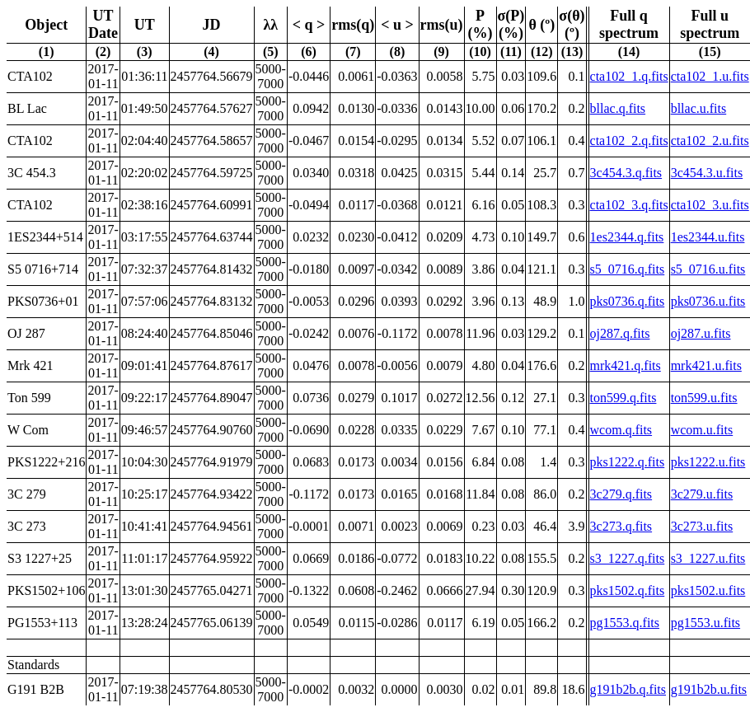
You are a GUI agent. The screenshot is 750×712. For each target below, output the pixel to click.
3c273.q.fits (621, 526)
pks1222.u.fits (708, 462)
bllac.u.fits (699, 108)
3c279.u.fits (702, 494)
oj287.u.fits (701, 333)
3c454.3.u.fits (707, 173)
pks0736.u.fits (708, 301)
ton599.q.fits (623, 398)
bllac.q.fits (618, 108)
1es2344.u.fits (708, 237)
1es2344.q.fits (627, 237)
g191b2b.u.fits (709, 689)
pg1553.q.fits (624, 623)
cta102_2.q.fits (629, 141)
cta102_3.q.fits (629, 205)
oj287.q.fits (620, 333)
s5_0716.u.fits (708, 269)
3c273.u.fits (702, 526)
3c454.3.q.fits (626, 173)
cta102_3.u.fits (710, 205)
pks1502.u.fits (708, 590)
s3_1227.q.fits (627, 558)
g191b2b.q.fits (628, 689)
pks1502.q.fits (627, 590)
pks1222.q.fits (627, 462)
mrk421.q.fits (625, 365)
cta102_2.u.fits (710, 141)
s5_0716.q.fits (627, 269)
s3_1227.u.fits (708, 558)
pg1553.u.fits (705, 623)
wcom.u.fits (702, 430)
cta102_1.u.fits (710, 76)
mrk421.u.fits (706, 365)
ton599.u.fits (704, 398)
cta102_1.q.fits (629, 76)
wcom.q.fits (621, 430)
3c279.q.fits (621, 494)
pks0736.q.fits (627, 301)
